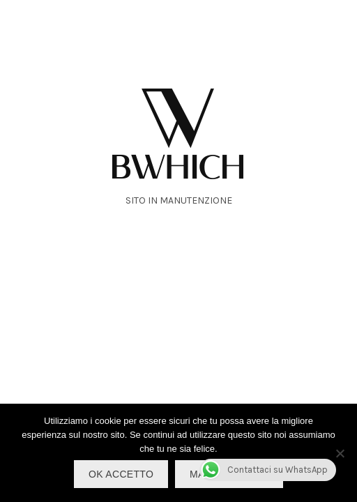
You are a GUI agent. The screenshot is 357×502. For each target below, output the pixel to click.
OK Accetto (121, 474)
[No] (340, 453)
